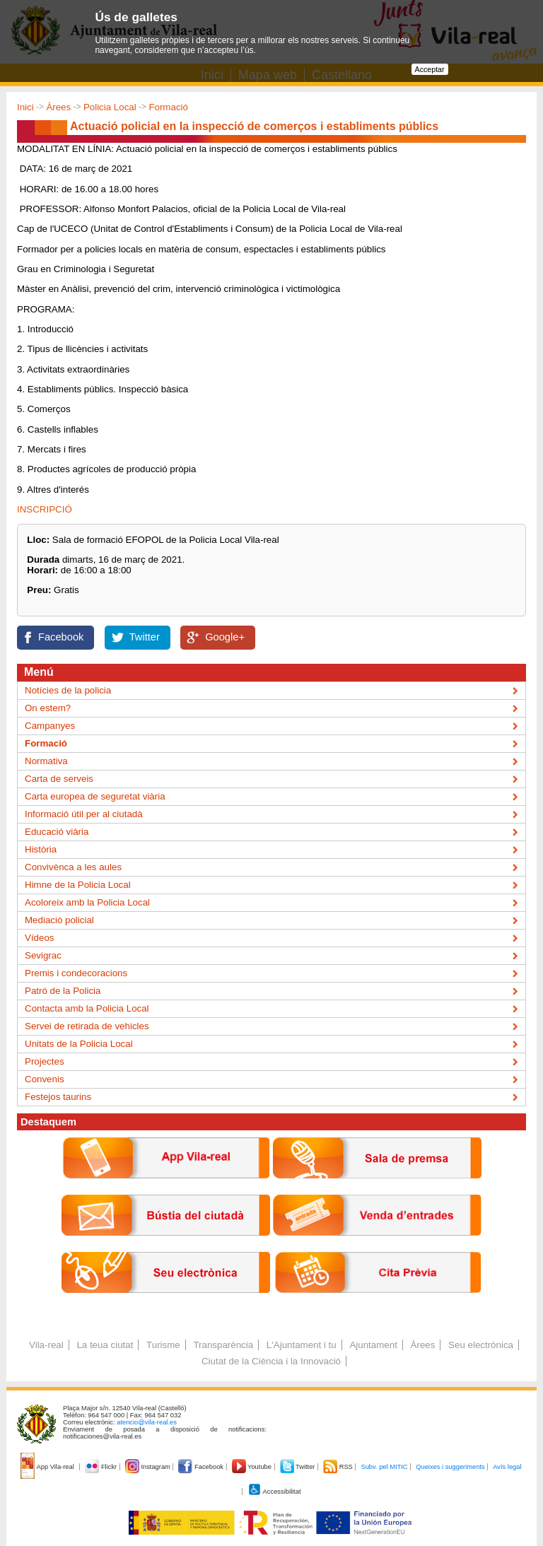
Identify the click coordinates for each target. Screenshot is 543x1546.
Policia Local (109, 107)
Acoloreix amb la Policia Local (87, 902)
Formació (168, 107)
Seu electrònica (480, 1345)
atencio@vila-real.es (147, 1422)
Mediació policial (59, 920)
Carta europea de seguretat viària (95, 796)
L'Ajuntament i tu (302, 1345)
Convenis (44, 1079)
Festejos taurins (58, 1096)
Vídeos (39, 937)
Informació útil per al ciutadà (84, 814)
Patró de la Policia (62, 990)
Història (41, 849)
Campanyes (50, 725)
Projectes (44, 1061)
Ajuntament (373, 1345)
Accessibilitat (274, 1491)
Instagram (149, 1466)
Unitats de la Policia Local (79, 1043)
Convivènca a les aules (73, 867)
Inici (25, 107)
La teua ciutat (104, 1345)
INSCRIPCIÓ (44, 509)
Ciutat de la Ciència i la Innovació (271, 1361)
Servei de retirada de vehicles (87, 1026)
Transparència (223, 1345)
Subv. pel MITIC (384, 1466)
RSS (338, 1466)
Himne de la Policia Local (78, 884)
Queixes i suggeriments (450, 1466)
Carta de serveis (59, 778)
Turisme (163, 1345)
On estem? (48, 708)
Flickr (101, 1466)
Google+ (225, 637)
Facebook (60, 637)
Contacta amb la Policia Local (87, 1008)
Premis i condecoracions (76, 973)
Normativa (46, 761)
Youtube (253, 1466)
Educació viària (56, 831)
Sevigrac (43, 955)
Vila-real (46, 1345)
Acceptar (430, 69)
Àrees (58, 107)
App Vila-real (48, 1466)
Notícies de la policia (68, 690)
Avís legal (507, 1466)
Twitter (144, 637)
